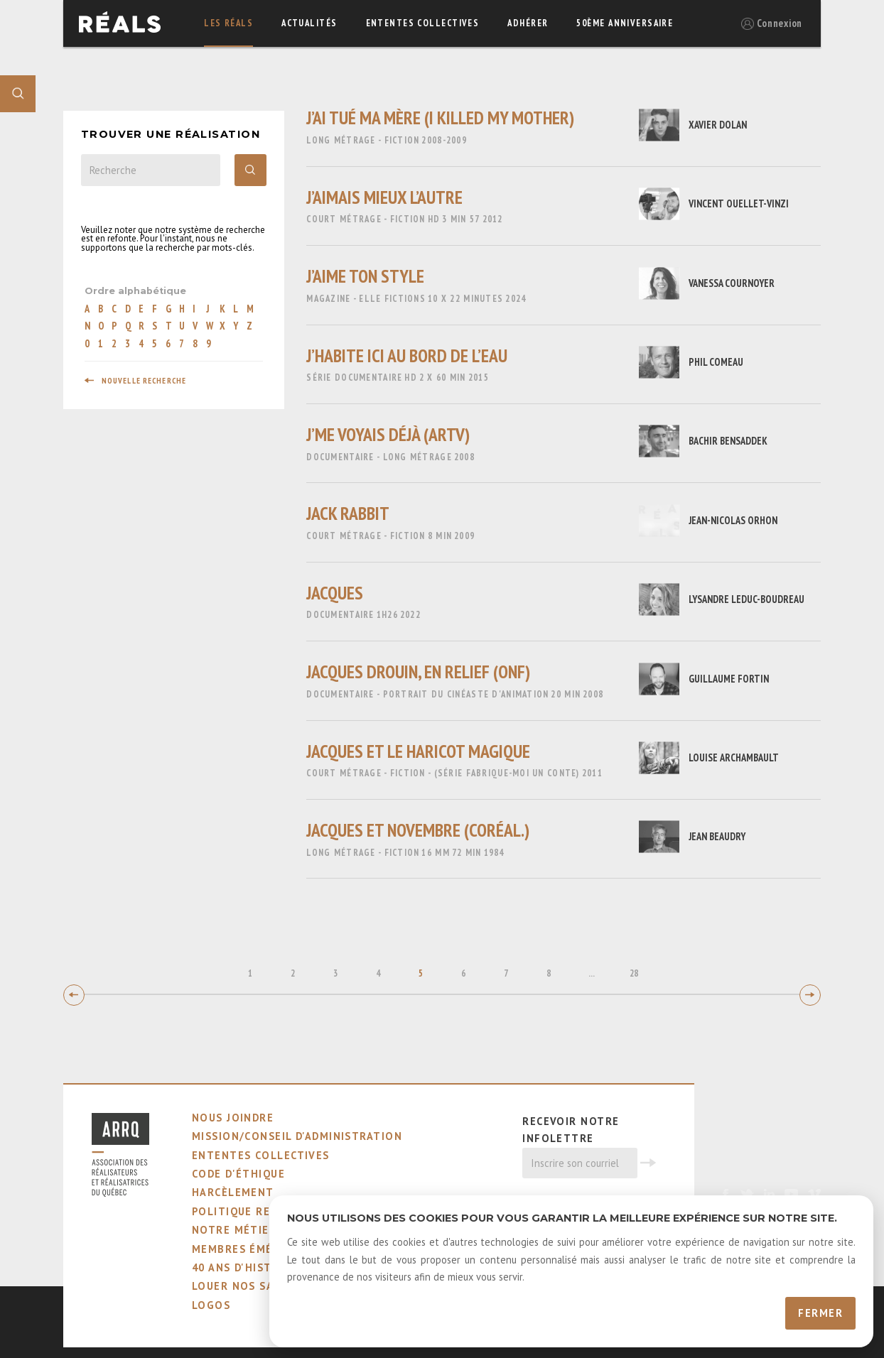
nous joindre (233, 1117)
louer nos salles (246, 1286)
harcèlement (233, 1192)
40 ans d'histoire (245, 1267)
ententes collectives (423, 23)
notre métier (234, 1230)
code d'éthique (238, 1173)
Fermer (820, 1313)
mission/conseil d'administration (297, 1136)
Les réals (228, 23)
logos (211, 1305)
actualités (309, 23)
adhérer (527, 23)
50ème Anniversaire (624, 23)
